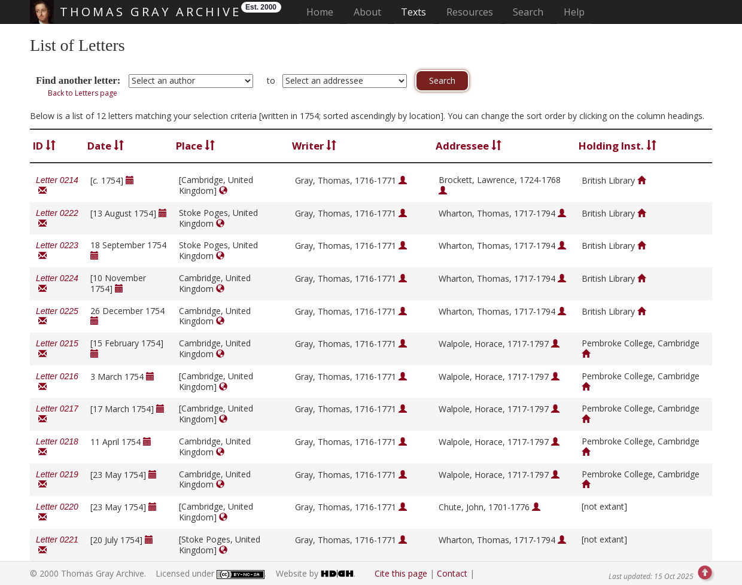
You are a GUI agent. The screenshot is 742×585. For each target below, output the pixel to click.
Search (528, 12)
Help (574, 12)
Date (105, 146)
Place (195, 146)
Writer (314, 146)
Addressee (468, 146)
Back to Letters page (82, 93)
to (271, 80)
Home (323, 12)
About (367, 12)
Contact (452, 573)
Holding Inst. (617, 146)
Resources (469, 12)
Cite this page (401, 573)
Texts (413, 12)
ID (44, 146)
